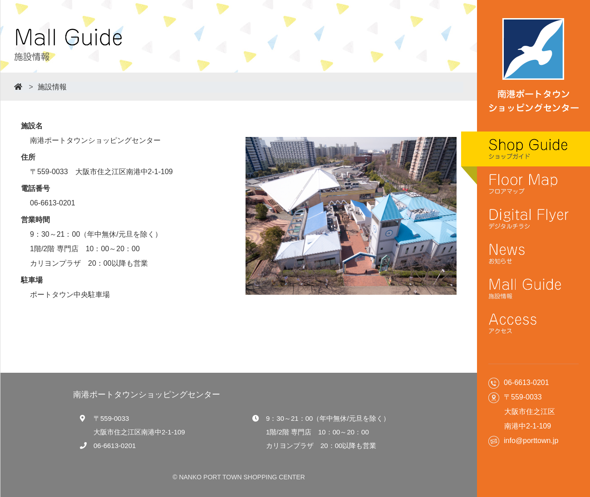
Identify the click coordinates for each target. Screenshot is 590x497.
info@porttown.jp (531, 440)
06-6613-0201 (114, 445)
